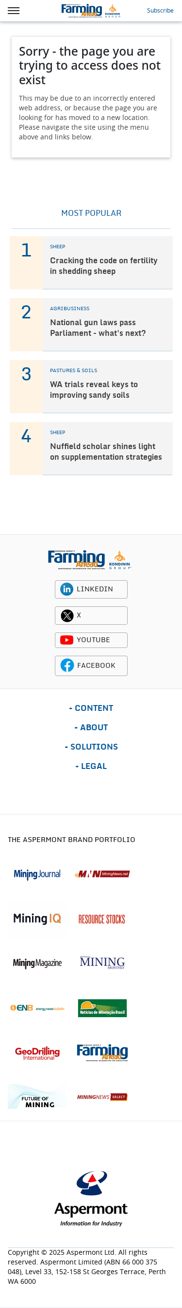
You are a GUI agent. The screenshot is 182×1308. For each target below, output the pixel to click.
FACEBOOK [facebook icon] (96, 665)
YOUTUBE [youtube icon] (93, 640)
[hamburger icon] (13, 10)
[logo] (89, 559)
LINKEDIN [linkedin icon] (95, 589)
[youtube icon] (67, 640)
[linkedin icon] (67, 589)
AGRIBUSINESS (69, 308)
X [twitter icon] (79, 615)
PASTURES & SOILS (73, 370)
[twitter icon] (67, 615)
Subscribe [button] (160, 11)
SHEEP (57, 246)
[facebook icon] (67, 666)
